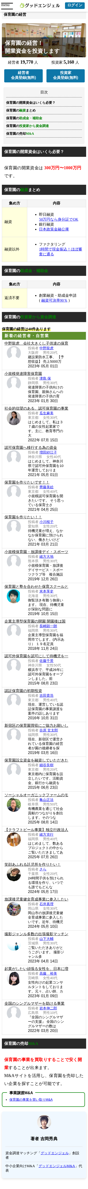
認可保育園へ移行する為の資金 (30, 448)
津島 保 (45, 378)
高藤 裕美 (48, 973)
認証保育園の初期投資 (23, 691)
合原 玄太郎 (48, 730)
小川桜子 (46, 522)
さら (42, 869)
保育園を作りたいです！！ (27, 482)
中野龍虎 (46, 348)
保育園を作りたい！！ (23, 517)
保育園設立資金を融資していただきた (36, 760)
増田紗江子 (48, 452)
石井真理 (46, 904)
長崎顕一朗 (48, 626)
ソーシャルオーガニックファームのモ (36, 795)
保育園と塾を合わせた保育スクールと (36, 587)
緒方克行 (46, 834)
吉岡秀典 (49, 1138)
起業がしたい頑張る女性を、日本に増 (36, 969)
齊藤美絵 (46, 487)
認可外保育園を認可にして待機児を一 (36, 656)
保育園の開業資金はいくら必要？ (30, 102)
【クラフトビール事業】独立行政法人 (36, 830)
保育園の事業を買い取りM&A (31, 1099)
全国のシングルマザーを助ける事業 (34, 1003)
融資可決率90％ (54, 300)
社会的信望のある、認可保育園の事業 (36, 408)
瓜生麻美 (46, 413)
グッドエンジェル (55, 1153)
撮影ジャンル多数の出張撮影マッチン (36, 934)
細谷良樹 (46, 765)
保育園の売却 (20, 133)
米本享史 (46, 591)
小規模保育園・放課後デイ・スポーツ (36, 552)
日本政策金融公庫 (54, 229)
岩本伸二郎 (48, 1008)
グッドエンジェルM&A (56, 1166)
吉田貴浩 (46, 695)
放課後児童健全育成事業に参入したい (36, 899)
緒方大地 (46, 556)
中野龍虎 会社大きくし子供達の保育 (36, 343)
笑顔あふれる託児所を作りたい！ (32, 864)
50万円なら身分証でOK (58, 219)
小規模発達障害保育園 (23, 374)
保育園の (27, 126)
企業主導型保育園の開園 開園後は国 (34, 621)
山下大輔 (46, 939)
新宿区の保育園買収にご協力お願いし (36, 725)
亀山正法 (46, 800)
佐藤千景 (46, 661)
